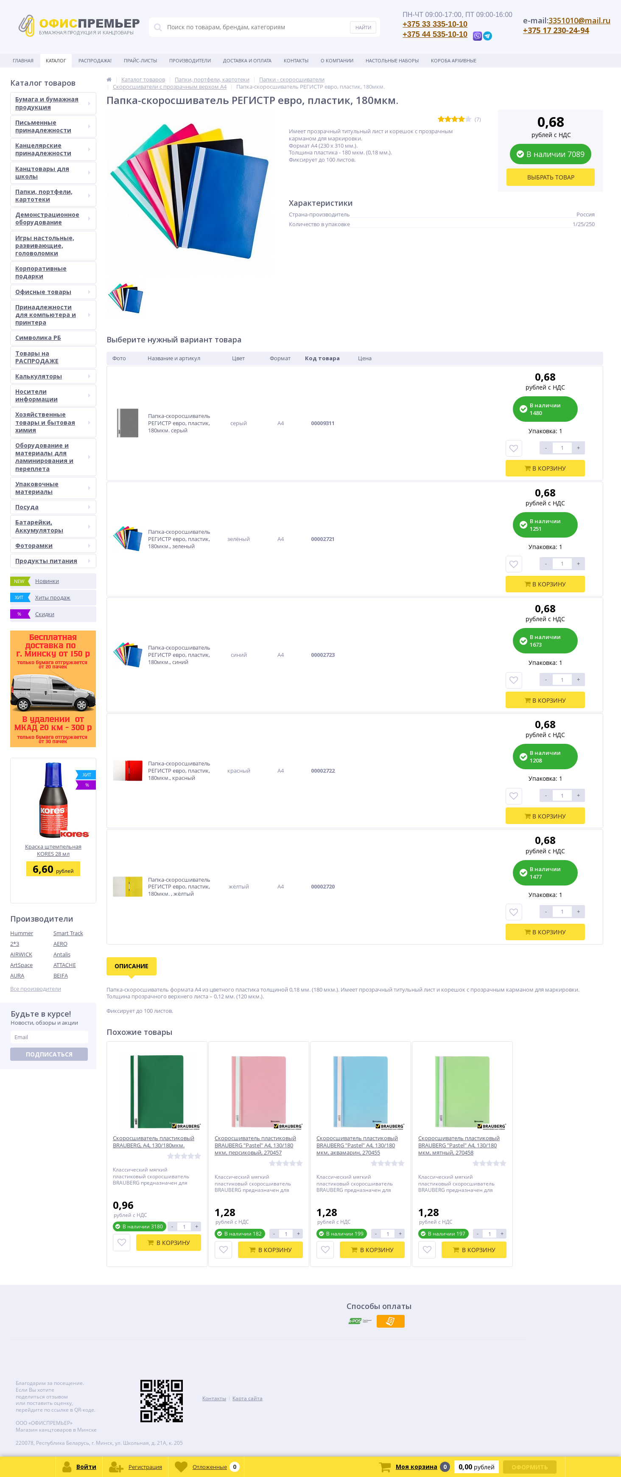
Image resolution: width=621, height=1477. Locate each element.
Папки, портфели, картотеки (52, 195)
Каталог (56, 60)
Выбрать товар (550, 177)
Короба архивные (453, 60)
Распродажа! (95, 60)
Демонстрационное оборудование (52, 218)
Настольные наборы (392, 60)
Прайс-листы (140, 60)
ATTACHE (64, 965)
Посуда (52, 507)
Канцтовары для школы (52, 172)
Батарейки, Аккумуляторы (52, 526)
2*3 (14, 943)
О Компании (337, 60)
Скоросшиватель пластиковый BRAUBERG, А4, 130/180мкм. (153, 1142)
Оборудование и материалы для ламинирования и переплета (52, 457)
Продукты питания (52, 561)
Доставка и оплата (247, 60)
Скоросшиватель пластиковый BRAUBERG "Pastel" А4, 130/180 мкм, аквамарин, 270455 (357, 1145)
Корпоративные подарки (41, 272)
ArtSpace (21, 965)
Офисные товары (52, 292)
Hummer (21, 933)
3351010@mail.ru (579, 20)
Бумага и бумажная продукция (52, 103)
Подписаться (49, 1054)
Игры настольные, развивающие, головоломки (44, 245)
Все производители (35, 988)
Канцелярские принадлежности (52, 149)
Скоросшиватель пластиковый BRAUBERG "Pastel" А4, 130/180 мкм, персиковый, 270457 (255, 1145)
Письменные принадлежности (52, 126)
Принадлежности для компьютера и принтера (52, 314)
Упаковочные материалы (52, 488)
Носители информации (52, 395)
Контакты (296, 60)
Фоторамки (52, 545)
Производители (190, 60)
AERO (60, 943)
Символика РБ (38, 338)
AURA (17, 975)
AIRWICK (21, 954)
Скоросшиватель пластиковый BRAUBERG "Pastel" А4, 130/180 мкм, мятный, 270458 (459, 1145)
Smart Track (68, 933)
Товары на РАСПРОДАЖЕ (37, 357)
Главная (23, 60)
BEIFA (60, 975)
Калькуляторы (52, 376)
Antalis (61, 954)
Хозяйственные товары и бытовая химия (52, 422)
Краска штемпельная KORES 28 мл (53, 850)
